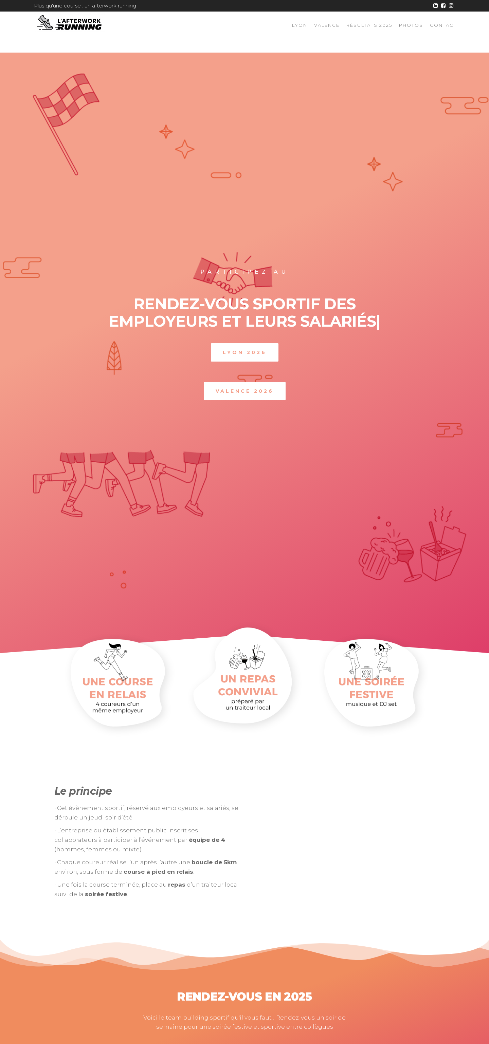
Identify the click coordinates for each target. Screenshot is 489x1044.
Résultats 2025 (369, 25)
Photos (411, 25)
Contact (443, 25)
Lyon (299, 25)
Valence (327, 25)
